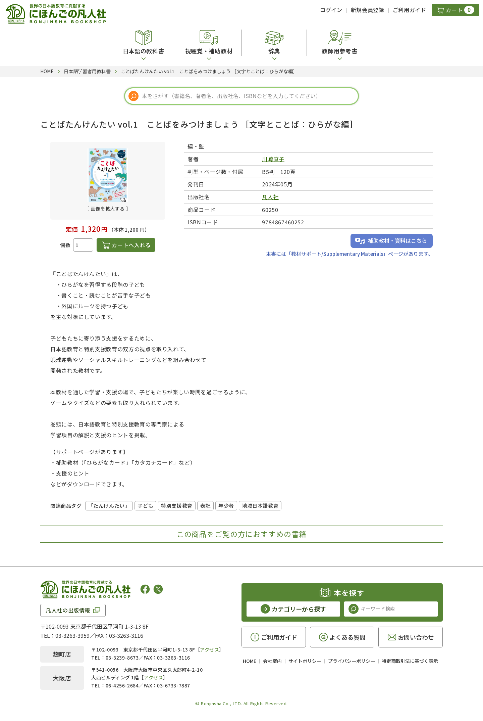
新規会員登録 (367, 10)
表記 (205, 505)
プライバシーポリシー (351, 661)
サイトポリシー (304, 661)
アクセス (209, 649)
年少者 (226, 505)
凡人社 (270, 197)
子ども (145, 505)
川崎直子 (273, 159)
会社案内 (272, 661)
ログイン (331, 10)
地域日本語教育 (260, 505)
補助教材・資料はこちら (397, 240)
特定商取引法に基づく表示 (410, 661)
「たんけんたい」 (109, 505)
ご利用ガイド (409, 10)
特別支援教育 (177, 505)
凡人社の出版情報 (68, 610)
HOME (249, 661)
